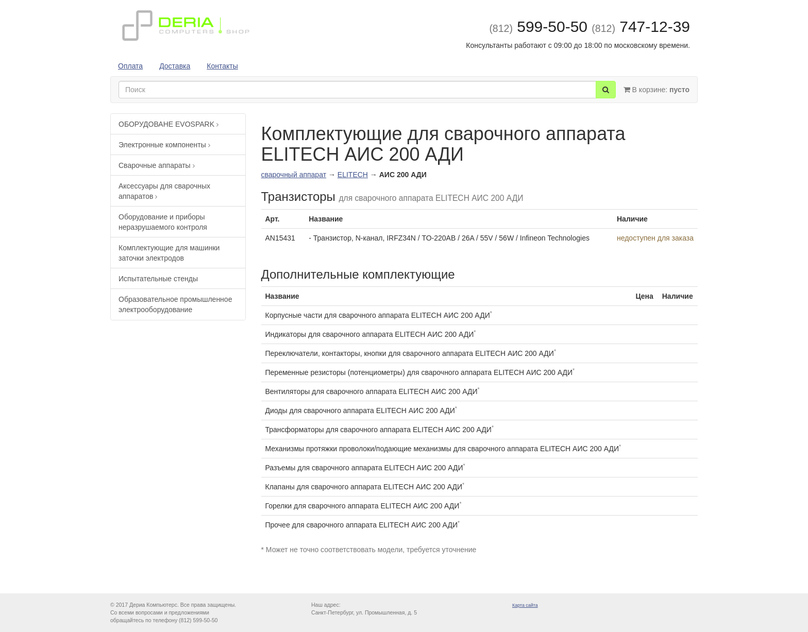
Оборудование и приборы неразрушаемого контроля (163, 222)
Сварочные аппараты (157, 165)
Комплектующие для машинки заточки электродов (169, 253)
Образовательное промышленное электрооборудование (175, 304)
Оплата (130, 66)
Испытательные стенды (158, 279)
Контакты (222, 66)
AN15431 (280, 238)
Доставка (174, 66)
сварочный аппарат (294, 174)
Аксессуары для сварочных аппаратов (164, 191)
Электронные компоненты (164, 145)
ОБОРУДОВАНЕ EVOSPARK (168, 124)
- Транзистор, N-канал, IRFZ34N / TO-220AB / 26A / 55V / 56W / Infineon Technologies (449, 238)
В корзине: (656, 90)
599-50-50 (538, 26)
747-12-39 (641, 26)
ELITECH (353, 174)
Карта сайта (525, 605)
